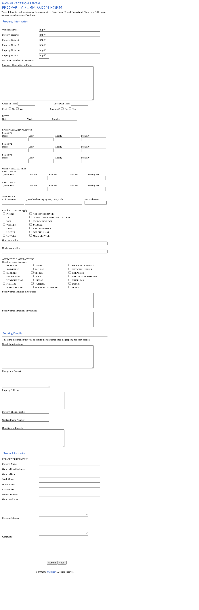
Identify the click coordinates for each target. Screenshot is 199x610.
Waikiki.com (52, 608)
